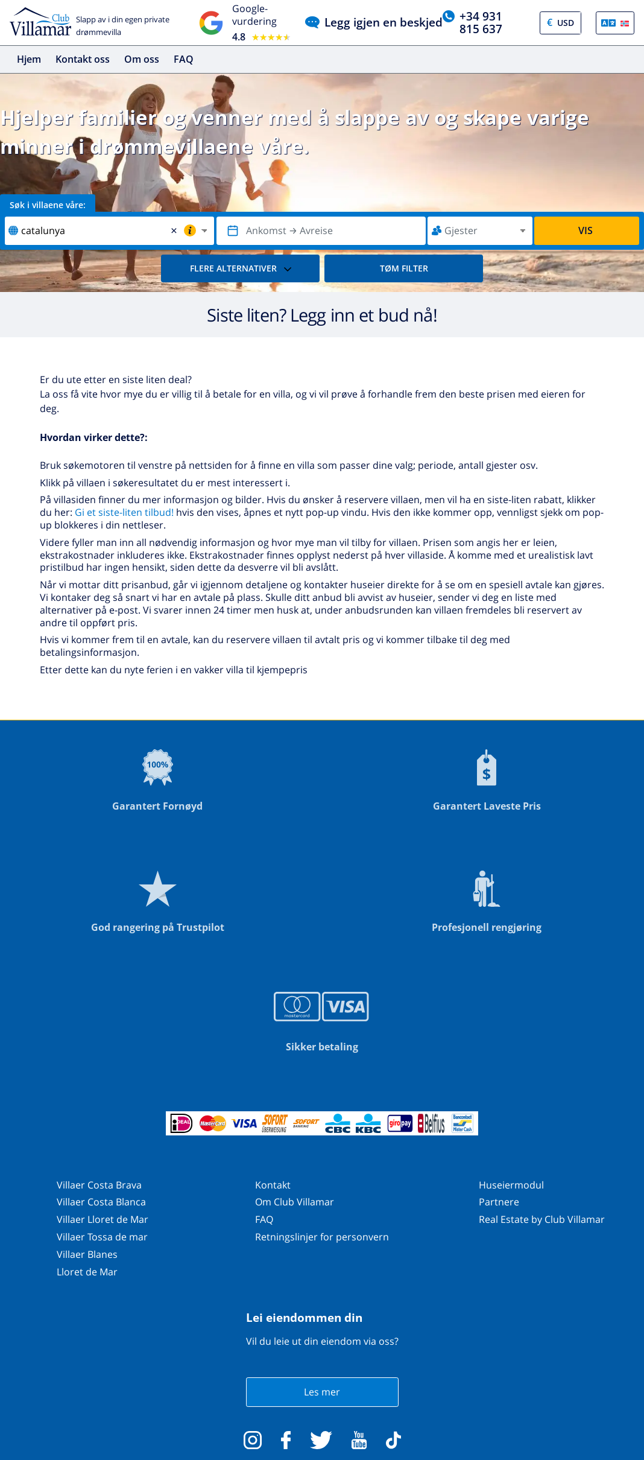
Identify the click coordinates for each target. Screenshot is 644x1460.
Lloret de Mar (87, 1271)
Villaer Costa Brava (99, 1185)
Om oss (141, 59)
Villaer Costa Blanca (101, 1201)
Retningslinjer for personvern (322, 1236)
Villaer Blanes (87, 1254)
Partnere (499, 1201)
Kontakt (273, 1185)
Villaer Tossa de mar (102, 1236)
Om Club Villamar (294, 1201)
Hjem (29, 59)
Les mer (322, 1391)
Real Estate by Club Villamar (542, 1219)
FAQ (184, 59)
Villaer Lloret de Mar (102, 1219)
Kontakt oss (82, 59)
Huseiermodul (511, 1185)
